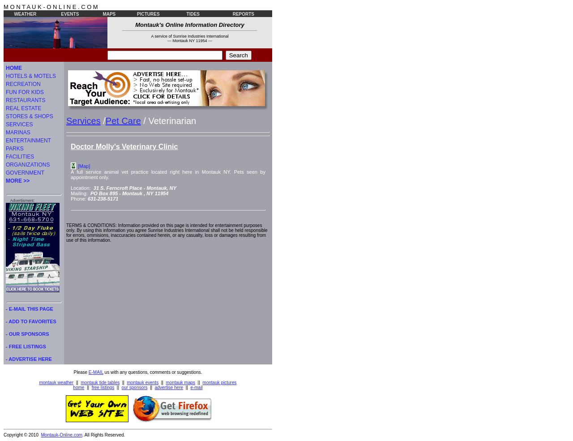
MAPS (109, 14)
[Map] (84, 166)
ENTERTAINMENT (28, 140)
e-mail (196, 387)
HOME (14, 68)
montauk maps (180, 382)
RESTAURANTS (25, 100)
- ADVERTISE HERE (29, 359)
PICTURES (148, 14)
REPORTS (243, 14)
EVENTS (70, 14)
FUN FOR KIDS (25, 92)
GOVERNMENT (25, 173)
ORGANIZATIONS (28, 165)
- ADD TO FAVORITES (31, 321)
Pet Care (123, 121)
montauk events (143, 382)
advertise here (169, 387)
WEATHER (25, 14)
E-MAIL (96, 372)
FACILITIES (20, 157)
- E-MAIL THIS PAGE (29, 309)
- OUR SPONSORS (27, 334)
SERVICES (19, 124)
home (78, 387)
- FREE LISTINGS (26, 346)
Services (83, 121)
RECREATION (23, 84)
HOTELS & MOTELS (31, 76)
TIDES (193, 14)
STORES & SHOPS (29, 116)
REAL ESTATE (23, 108)
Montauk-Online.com (61, 434)
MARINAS (18, 132)
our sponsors (135, 387)
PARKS (15, 149)
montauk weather (56, 382)
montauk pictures (219, 382)
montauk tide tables (100, 382)
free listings (103, 387)
